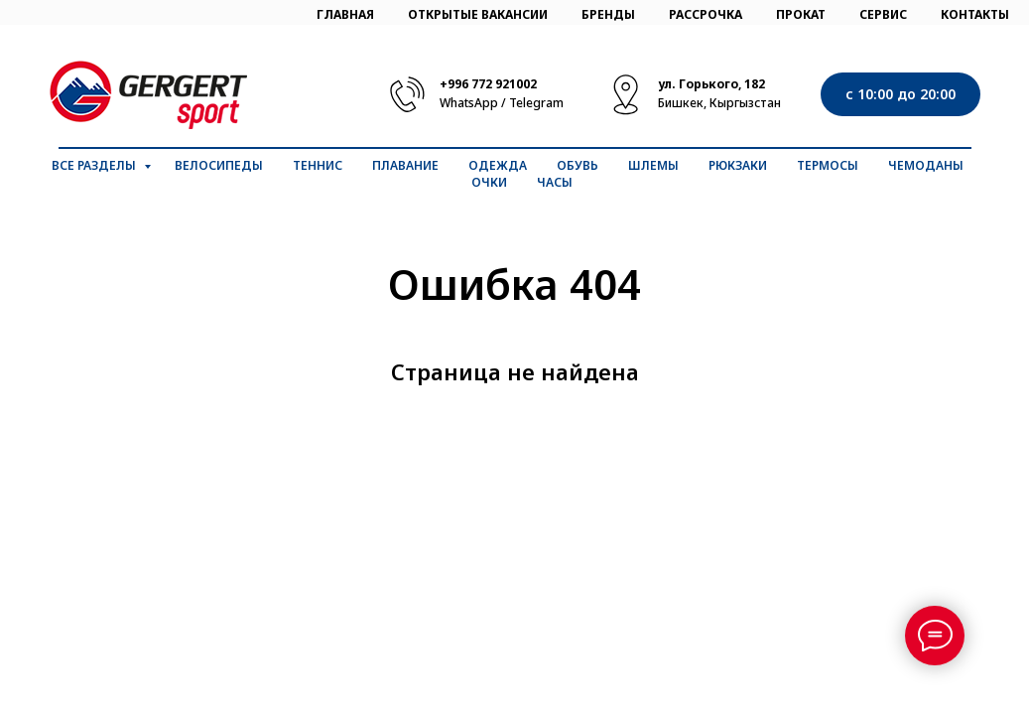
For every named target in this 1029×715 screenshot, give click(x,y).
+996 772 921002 (488, 83)
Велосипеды (219, 165)
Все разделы (95, 165)
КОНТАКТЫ (975, 14)
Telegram (536, 102)
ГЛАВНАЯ (345, 14)
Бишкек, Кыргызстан (719, 102)
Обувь (577, 165)
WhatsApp (469, 102)
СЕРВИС (883, 14)
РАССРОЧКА (705, 14)
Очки (489, 182)
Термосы (827, 165)
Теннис (317, 165)
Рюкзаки (737, 165)
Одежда (497, 165)
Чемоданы (926, 165)
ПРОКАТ (801, 14)
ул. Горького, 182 (711, 83)
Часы (555, 182)
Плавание (405, 165)
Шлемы (653, 165)
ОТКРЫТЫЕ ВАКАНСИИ (478, 14)
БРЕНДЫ (608, 14)
